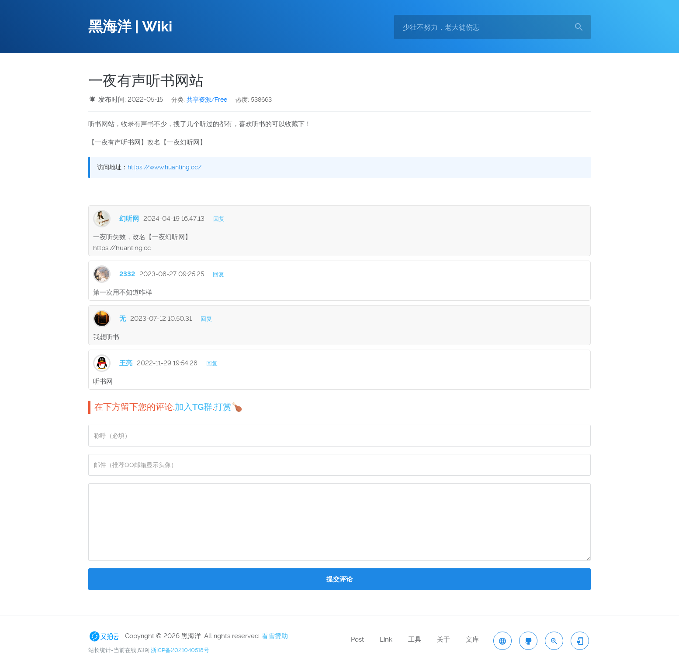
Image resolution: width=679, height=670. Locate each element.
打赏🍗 (228, 407)
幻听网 (129, 219)
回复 (219, 219)
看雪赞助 (275, 636)
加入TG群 (193, 407)
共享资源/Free (207, 99)
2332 (127, 274)
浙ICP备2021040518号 (180, 650)
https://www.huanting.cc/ (164, 167)
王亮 (125, 363)
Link (386, 639)
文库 (472, 639)
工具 (414, 639)
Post (357, 639)
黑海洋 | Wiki (130, 26)
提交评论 (339, 579)
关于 (443, 639)
